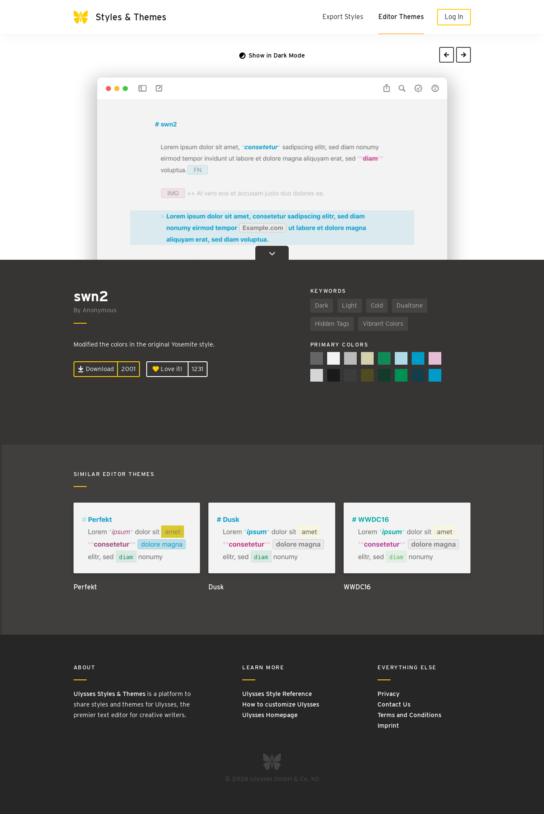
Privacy (388, 694)
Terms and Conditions (409, 715)
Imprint (388, 725)
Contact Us (393, 704)
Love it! (167, 369)
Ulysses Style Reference (277, 694)
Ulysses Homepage (270, 715)
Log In (454, 17)
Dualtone (409, 305)
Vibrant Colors (383, 323)
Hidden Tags (332, 323)
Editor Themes (401, 17)
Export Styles (343, 17)
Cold (377, 305)
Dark (321, 305)
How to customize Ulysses (280, 704)
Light (349, 305)
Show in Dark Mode (272, 55)
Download (96, 369)
